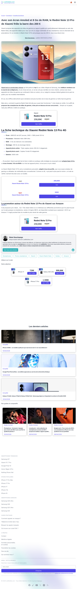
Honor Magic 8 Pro (7, 469)
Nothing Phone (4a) (7, 472)
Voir (57, 185)
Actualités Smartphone (18, 15)
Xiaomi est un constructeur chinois (12, 87)
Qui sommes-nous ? (7, 554)
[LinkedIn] (73, 250)
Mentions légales (6, 539)
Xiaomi (33, 256)
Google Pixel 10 (6, 466)
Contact (3, 536)
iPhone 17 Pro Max (7, 480)
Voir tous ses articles (10, 250)
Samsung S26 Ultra (7, 501)
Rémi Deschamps (30, 38)
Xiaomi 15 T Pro (6, 462)
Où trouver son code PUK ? (9, 528)
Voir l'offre (38, 124)
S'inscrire (38, 571)
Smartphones (7, 256)
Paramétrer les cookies (8, 548)
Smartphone (9, 15)
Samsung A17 (5, 459)
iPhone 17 (4, 486)
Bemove (39, 581)
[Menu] (75, 2)
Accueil (3, 15)
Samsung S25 (5, 511)
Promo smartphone (21, 256)
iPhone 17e (4, 490)
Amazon (66, 256)
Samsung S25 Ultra (7, 507)
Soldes (57, 256)
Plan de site (4, 551)
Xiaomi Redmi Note (45, 256)
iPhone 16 (4, 493)
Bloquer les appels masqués (10, 525)
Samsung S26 (5, 504)
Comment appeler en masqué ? (11, 518)
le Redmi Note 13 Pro (68, 161)
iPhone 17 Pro (5, 483)
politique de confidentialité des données (64, 573)
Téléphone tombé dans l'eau (10, 522)
